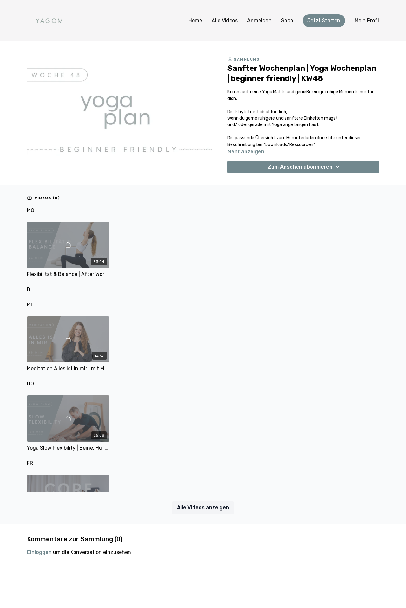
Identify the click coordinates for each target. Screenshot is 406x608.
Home (195, 20)
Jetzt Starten (323, 20)
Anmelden (259, 20)
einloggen (39, 552)
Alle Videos (225, 20)
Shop (287, 20)
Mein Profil (367, 20)
